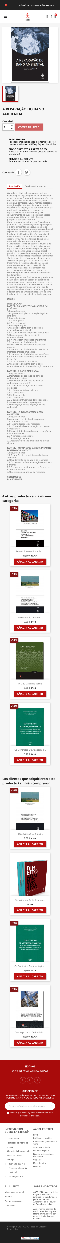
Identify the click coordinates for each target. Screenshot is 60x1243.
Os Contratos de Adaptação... (30, 749)
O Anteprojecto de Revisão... (30, 1032)
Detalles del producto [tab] (35, 186)
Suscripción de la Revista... (30, 899)
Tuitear (27, 172)
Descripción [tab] (14, 186)
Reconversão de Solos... (30, 617)
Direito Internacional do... (30, 551)
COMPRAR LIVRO (29, 127)
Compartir (18, 172)
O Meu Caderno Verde (30, 683)
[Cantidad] (6, 127)
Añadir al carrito (30, 561)
